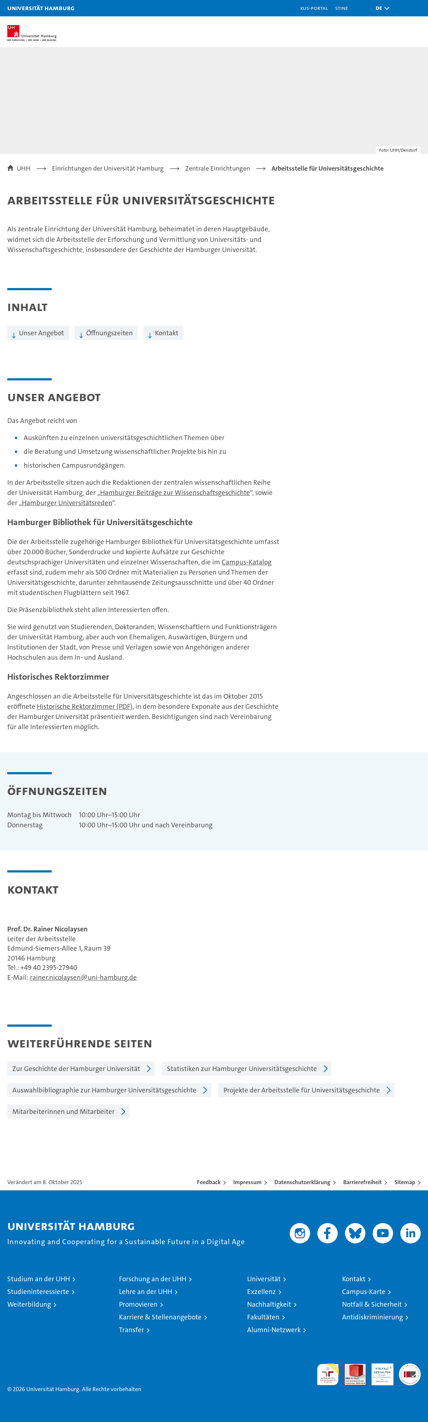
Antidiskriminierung (372, 1317)
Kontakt (166, 332)
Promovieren (138, 1304)
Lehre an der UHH (145, 1291)
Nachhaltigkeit (269, 1304)
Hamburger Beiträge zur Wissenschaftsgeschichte (175, 492)
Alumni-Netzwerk (274, 1329)
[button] (381, 8)
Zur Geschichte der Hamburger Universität (76, 1068)
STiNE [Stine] (341, 8)
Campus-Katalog (247, 562)
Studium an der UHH (38, 1278)
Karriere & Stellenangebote (160, 1317)
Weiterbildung (29, 1304)
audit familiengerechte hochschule (328, 1374)
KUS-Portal (314, 8)
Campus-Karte (363, 1291)
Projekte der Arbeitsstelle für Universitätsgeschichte (301, 1090)
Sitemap (405, 1182)
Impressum (247, 1182)
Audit (351, 1367)
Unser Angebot (41, 332)
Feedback (209, 1182)
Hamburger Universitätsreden (67, 502)
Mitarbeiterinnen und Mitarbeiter (63, 1111)
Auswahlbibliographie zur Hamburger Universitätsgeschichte (104, 1090)
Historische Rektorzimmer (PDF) (84, 706)
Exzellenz (261, 1291)
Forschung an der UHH (152, 1278)
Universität (264, 1278)
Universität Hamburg (41, 7)
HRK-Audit (378, 1371)
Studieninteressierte (38, 1291)
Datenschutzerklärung (302, 1182)
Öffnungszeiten (109, 332)
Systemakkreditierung (410, 1367)
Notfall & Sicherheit (372, 1304)
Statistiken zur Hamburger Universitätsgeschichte (242, 1068)
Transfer (131, 1329)
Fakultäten (263, 1317)
